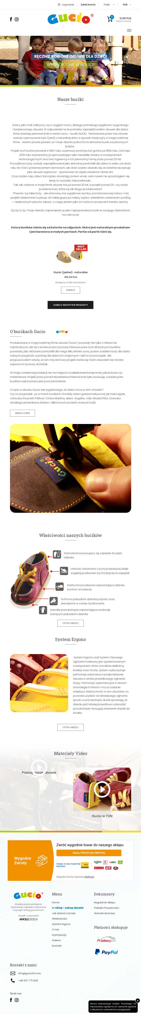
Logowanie (68, 4)
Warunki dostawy (104, 915)
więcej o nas (22, 413)
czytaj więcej (71, 623)
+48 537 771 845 (28, 982)
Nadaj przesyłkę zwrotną (89, 854)
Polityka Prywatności (106, 909)
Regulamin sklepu (104, 904)
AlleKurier (89, 878)
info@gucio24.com (29, 975)
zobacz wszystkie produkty (70, 305)
